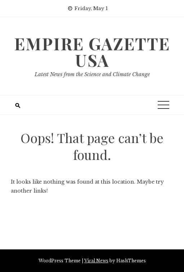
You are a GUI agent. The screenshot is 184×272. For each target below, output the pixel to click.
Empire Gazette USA (92, 51)
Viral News (96, 260)
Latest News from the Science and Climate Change (92, 74)
